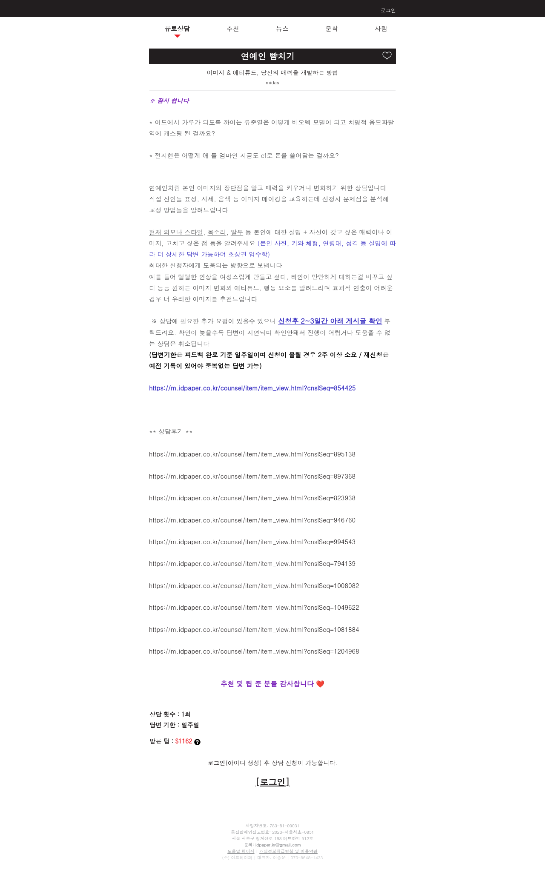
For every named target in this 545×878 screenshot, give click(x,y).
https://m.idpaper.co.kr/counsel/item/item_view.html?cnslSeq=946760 (252, 519)
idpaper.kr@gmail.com (278, 845)
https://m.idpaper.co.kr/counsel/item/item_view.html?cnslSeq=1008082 (254, 585)
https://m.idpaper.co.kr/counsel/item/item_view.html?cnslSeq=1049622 (254, 607)
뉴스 (282, 28)
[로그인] (272, 781)
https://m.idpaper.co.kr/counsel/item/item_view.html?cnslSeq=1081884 (254, 629)
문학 (331, 28)
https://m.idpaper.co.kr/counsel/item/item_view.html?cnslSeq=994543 (252, 541)
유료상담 (177, 28)
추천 (233, 28)
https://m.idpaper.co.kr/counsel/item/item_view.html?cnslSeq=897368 (252, 475)
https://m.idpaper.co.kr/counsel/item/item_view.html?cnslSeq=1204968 (254, 650)
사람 (381, 28)
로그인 (388, 10)
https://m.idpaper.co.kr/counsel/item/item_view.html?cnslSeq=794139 (252, 563)
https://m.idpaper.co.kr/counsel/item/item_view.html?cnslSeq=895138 (252, 453)
